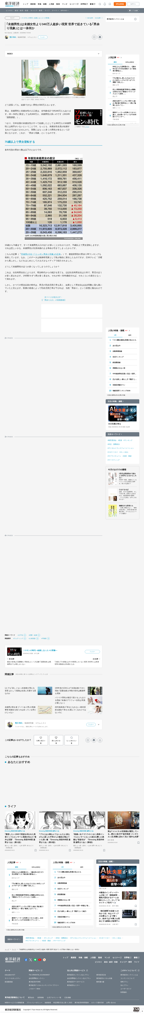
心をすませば (124, 489)
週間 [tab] (129, 335)
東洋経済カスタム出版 (104, 978)
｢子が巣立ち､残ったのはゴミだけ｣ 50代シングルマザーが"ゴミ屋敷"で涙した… (124, 80)
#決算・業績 (127, 456)
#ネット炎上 (124, 452)
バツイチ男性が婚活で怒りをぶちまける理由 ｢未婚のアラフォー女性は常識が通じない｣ (70, 700)
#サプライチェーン (114, 456)
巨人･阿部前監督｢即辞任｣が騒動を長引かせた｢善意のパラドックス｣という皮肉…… (124, 91)
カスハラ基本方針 (97, 1002)
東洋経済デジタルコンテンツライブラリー (44, 985)
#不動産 (44, 638)
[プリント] (100, 37)
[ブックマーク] (94, 37)
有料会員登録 (120, 4)
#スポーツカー (113, 452)
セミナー (73, 4)
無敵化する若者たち (126, 506)
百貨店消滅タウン (119, 385)
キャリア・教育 (36, 10)
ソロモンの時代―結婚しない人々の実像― (40, 650)
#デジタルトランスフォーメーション (121, 448)
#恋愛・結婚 (33, 635)
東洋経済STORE (35, 982)
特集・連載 (42, 4)
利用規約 (123, 992)
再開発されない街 (119, 368)
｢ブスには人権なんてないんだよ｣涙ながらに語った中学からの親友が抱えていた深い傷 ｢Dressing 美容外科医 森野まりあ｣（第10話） (54, 838)
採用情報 (40, 997)
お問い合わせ (111, 1002)
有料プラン (124, 982)
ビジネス (9, 10)
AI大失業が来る (114, 424)
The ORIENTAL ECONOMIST (39, 975)
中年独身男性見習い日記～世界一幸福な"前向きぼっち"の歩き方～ (125, 374)
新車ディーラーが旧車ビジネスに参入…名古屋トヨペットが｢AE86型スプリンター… (124, 114)
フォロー (42, 37)
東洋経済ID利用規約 (82, 1002)
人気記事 (112, 57)
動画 (58, 4)
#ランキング (128, 440)
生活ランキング (118, 357)
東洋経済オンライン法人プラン (78, 975)
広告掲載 (67, 997)
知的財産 (48, 1002)
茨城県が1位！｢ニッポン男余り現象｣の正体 (41, 254)
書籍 (91, 4)
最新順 (33, 4)
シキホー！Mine (34, 989)
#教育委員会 (112, 440)
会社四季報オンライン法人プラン (79, 978)
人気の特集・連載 (116, 330)
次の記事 (98, 18)
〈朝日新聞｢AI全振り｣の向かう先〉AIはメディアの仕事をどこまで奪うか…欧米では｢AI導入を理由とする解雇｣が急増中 (109, 916)
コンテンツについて (127, 978)
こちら (87, 126)
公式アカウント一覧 (54, 997)
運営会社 (31, 997)
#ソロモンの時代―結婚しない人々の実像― (36, 18)
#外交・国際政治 (114, 444)
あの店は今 (117, 345)
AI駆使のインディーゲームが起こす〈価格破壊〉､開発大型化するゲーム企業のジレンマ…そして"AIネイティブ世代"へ (109, 898)
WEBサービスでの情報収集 (14, 1002)
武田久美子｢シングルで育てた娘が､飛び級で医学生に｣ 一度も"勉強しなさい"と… (124, 103)
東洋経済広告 (101, 975)
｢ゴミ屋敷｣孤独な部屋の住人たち (124, 340)
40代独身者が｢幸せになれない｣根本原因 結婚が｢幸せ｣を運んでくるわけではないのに (70, 709)
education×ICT (10, 975)
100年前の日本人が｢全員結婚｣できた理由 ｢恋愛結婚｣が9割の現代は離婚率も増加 (70, 690)
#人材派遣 (32, 638)
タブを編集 (134, 10)
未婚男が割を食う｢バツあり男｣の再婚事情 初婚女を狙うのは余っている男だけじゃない (20, 709)
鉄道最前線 (117, 362)
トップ (25, 4)
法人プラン (124, 985)
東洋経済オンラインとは (115, 19)
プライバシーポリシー (34, 1002)
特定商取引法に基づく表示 (62, 1002)
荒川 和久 (13, 37)
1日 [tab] (115, 335)
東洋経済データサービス (75, 982)
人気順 (51, 4)
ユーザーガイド (126, 989)
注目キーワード (114, 434)
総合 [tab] (115, 62)
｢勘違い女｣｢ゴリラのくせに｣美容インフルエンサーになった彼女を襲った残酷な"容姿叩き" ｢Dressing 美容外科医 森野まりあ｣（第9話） (88, 838)
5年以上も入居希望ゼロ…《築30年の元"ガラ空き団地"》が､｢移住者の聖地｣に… (124, 69)
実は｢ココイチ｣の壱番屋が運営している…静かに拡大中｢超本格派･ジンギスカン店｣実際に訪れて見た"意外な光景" (123, 834)
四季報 (83, 4)
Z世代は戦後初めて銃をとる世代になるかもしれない (127, 475)
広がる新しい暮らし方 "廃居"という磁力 (125, 379)
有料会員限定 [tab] (129, 62)
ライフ (47, 10)
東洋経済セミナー (73, 985)
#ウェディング (18, 638)
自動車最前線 (117, 351)
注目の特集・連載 (115, 401)
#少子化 (20, 635)
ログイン (133, 4)
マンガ (64, 4)
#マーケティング (114, 460)
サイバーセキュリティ (13, 978)
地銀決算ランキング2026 (121, 391)
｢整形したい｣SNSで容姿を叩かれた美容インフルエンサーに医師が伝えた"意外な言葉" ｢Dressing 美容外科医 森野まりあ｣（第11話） (20, 838)
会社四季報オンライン (37, 978)
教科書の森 (100, 982)
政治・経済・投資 (21, 10)
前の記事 (90, 18)
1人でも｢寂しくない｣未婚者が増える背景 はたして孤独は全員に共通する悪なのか (20, 690)
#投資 (120, 440)
